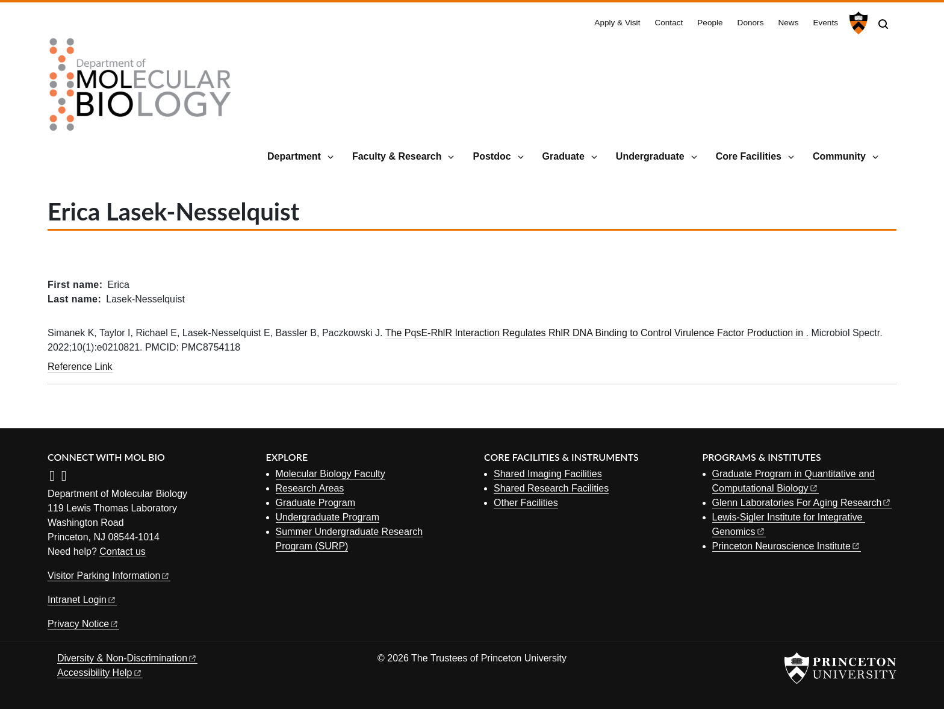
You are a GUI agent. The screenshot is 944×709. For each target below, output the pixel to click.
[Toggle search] (883, 24)
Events (825, 22)
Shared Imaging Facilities (548, 474)
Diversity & (127, 658)
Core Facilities (748, 156)
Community (839, 156)
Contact (668, 22)
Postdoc (492, 156)
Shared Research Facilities (551, 488)
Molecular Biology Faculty (330, 474)
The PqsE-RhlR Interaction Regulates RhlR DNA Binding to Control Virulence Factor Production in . (597, 333)
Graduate (563, 156)
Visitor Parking (109, 575)
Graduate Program (316, 503)
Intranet (82, 600)
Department (294, 156)
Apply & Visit (617, 22)
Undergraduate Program (328, 517)
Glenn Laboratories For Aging (802, 503)
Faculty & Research (397, 156)
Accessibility (100, 672)
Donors (751, 22)
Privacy (83, 624)
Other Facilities (526, 503)
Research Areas (310, 488)
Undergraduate (650, 156)
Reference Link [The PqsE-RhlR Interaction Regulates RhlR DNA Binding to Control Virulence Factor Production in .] (80, 366)
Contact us (122, 551)
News (788, 22)
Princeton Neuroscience (786, 546)
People (709, 22)
